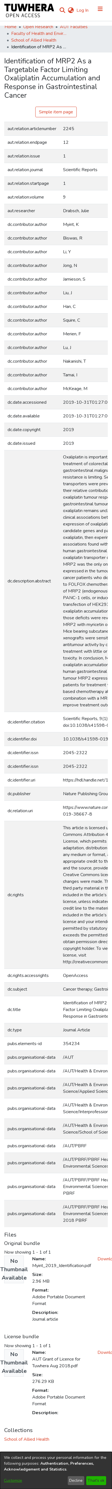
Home (10, 27)
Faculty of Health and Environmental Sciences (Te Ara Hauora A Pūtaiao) (39, 33)
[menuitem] (70, 10)
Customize (13, 1480)
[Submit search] (62, 10)
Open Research (38, 27)
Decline (76, 1480)
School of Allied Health (33, 40)
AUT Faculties (74, 27)
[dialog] (56, 1470)
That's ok (96, 1480)
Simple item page (56, 112)
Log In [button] (82, 10)
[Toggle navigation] (100, 10)
